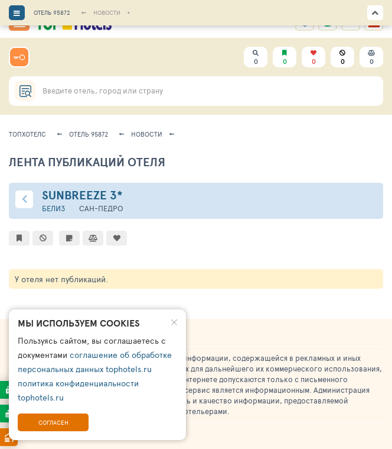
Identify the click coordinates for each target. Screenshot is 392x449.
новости (146, 134)
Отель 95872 (88, 134)
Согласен (53, 422)
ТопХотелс (27, 134)
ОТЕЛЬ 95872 (52, 12)
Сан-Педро (101, 208)
